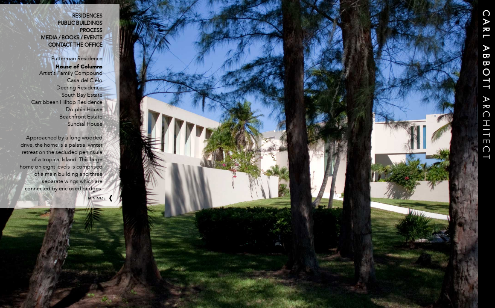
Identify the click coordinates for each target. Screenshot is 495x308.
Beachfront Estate (80, 117)
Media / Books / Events (71, 38)
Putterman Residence (76, 59)
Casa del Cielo (84, 81)
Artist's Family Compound (70, 74)
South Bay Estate (81, 95)
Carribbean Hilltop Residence (66, 103)
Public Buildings (80, 23)
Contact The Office (75, 45)
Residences (87, 16)
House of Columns (78, 66)
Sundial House (84, 124)
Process (91, 30)
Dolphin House (84, 110)
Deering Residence (79, 88)
